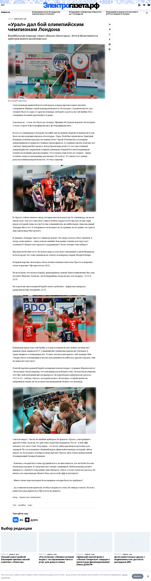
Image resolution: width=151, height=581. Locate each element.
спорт (30, 505)
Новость (5, 12)
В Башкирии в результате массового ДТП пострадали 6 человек (122, 13)
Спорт (10, 19)
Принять (137, 576)
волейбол (22, 505)
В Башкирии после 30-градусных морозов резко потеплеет (46, 13)
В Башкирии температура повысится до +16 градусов (85, 13)
